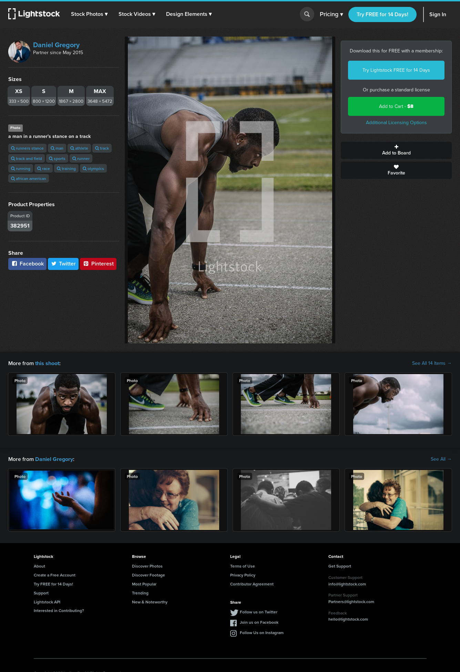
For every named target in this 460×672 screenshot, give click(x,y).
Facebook (27, 264)
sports (57, 158)
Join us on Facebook (259, 622)
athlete (79, 148)
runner (81, 158)
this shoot (47, 363)
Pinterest (98, 264)
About (39, 566)
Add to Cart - (396, 106)
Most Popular (144, 584)
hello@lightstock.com (348, 619)
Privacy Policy (242, 575)
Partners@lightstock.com (351, 601)
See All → (441, 459)
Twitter (63, 264)
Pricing (331, 14)
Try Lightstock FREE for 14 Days (396, 70)
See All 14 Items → (432, 363)
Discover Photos (147, 566)
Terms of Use (242, 566)
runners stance (27, 148)
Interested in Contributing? (59, 610)
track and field (26, 158)
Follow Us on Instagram (262, 632)
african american (28, 178)
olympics (93, 168)
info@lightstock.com (347, 583)
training (66, 168)
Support (41, 593)
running (20, 168)
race (43, 168)
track (102, 148)
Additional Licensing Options (396, 122)
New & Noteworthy (149, 601)
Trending (140, 593)
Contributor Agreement (252, 584)
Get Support (339, 566)
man (57, 148)
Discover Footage (148, 575)
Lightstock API (47, 601)
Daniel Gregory (56, 45)
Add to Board (396, 150)
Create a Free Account (54, 575)
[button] (89, 14)
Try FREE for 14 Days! (382, 14)
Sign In (437, 14)
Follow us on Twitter (258, 612)
